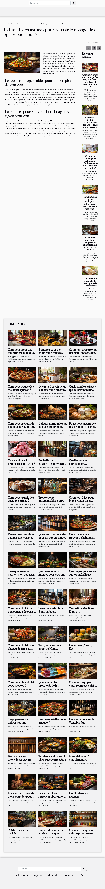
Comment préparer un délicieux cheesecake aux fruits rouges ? (83, 353)
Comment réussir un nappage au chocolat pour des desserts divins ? (90, 243)
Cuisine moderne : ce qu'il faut (20, 832)
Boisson (68, 875)
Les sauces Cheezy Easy (80, 647)
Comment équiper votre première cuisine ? (83, 686)
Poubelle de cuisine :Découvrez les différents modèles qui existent (52, 465)
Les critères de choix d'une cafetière (51, 610)
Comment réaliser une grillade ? (52, 721)
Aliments (52, 875)
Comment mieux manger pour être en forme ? (51, 575)
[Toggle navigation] (7, 11)
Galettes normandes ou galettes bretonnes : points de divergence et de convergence (52, 428)
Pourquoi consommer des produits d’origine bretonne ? (82, 427)
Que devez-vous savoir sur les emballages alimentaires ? (82, 575)
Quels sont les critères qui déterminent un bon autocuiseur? (82, 390)
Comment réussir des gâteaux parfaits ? (21, 499)
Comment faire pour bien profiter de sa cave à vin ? (81, 501)
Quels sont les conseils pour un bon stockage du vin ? (52, 538)
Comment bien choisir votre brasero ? (21, 684)
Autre (13, 24)
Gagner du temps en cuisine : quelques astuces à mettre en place (50, 835)
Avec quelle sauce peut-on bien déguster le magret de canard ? (21, 575)
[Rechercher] (50, 3)
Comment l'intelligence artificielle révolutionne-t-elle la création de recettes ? (90, 162)
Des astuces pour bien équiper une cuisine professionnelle (21, 538)
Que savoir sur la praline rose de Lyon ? (21, 462)
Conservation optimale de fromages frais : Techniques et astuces (90, 283)
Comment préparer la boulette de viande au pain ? (21, 427)
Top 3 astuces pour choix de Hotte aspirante (49, 649)
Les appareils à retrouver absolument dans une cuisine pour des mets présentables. (52, 798)
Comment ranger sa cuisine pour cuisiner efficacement (81, 834)
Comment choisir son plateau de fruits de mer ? (21, 649)
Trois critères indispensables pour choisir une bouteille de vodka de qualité (50, 502)
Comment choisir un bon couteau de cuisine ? (22, 612)
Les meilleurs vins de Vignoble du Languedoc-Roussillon (82, 723)
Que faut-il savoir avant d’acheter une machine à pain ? (52, 390)
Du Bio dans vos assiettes (78, 795)
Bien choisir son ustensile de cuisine (19, 758)
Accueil (6, 24)
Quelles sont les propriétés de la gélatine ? (47, 686)
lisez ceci (23, 92)
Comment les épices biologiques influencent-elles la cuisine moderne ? (90, 203)
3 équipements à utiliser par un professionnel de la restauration (19, 724)
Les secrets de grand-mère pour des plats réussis (21, 797)
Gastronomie (21, 875)
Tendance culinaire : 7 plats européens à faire (52, 758)
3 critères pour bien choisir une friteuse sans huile (50, 353)
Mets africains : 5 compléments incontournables (79, 760)
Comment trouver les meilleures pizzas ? (21, 388)
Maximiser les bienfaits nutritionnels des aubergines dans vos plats (90, 122)
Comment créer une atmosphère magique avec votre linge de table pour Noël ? (90, 81)
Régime (37, 875)
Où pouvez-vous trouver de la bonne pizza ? (81, 538)
